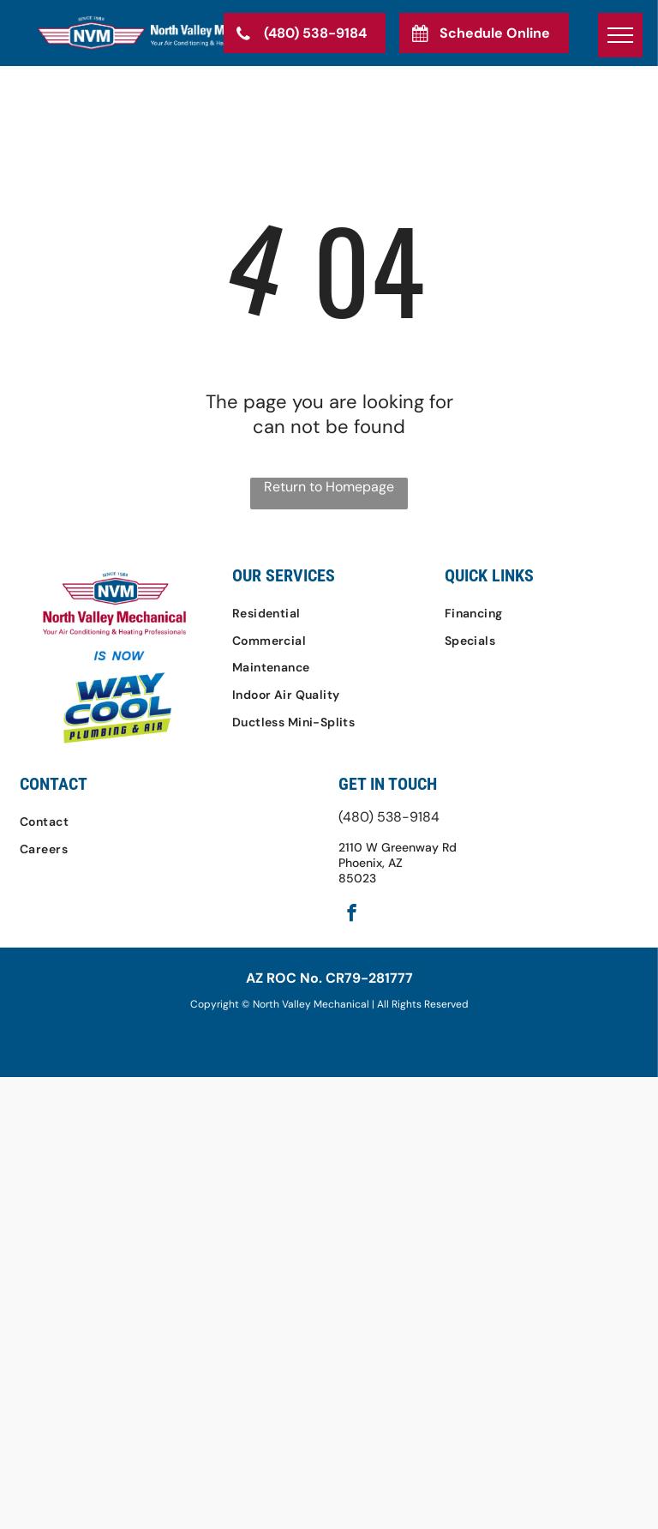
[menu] (620, 35)
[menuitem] (329, 613)
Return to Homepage (329, 487)
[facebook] (351, 915)
